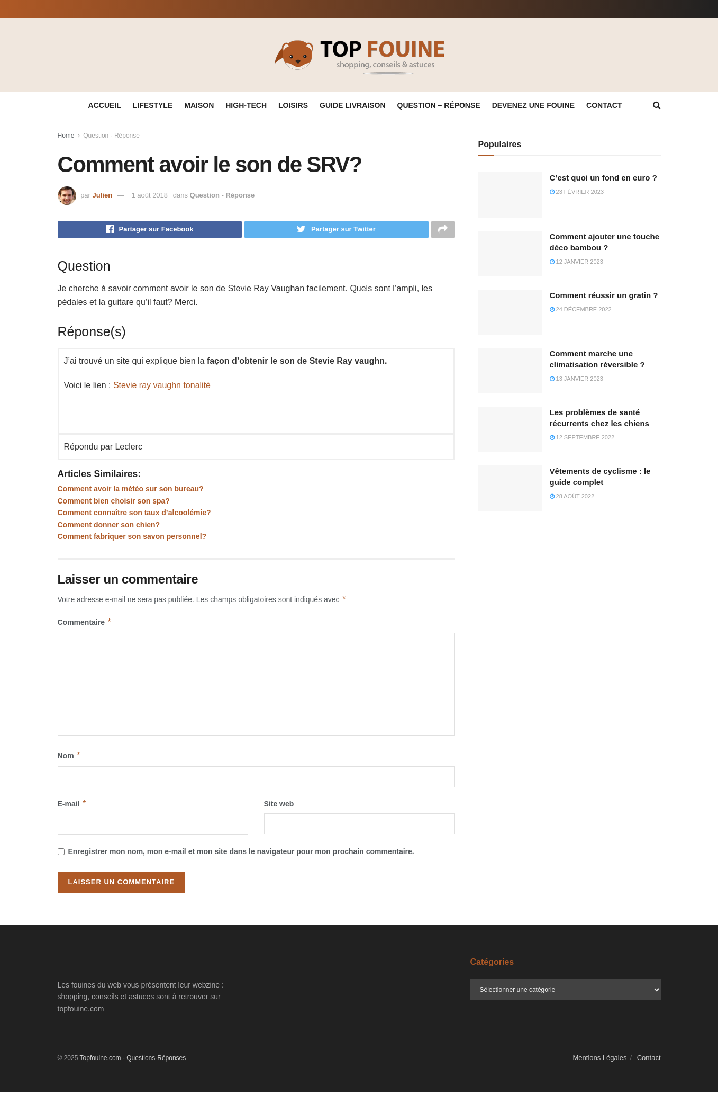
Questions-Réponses (156, 1061)
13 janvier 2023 (576, 378)
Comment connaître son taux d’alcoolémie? (134, 515)
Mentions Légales (600, 1061)
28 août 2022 (572, 496)
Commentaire (85, 625)
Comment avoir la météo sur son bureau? (131, 492)
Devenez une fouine (533, 105)
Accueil (104, 105)
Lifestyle (152, 105)
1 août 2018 (149, 195)
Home (66, 135)
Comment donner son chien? (109, 527)
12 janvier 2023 (576, 261)
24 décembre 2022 (581, 309)
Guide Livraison (352, 105)
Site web (279, 806)
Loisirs (293, 105)
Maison (199, 105)
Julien (103, 195)
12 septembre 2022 (582, 437)
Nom (69, 759)
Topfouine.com (100, 1061)
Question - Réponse (111, 135)
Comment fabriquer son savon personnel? (132, 539)
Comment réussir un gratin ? (604, 295)
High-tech (246, 105)
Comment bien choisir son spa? (114, 503)
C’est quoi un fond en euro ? (603, 177)
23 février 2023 (577, 192)
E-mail (72, 806)
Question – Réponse (438, 105)
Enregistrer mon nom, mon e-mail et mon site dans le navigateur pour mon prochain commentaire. (241, 854)
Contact (604, 105)
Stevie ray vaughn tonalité (162, 388)
